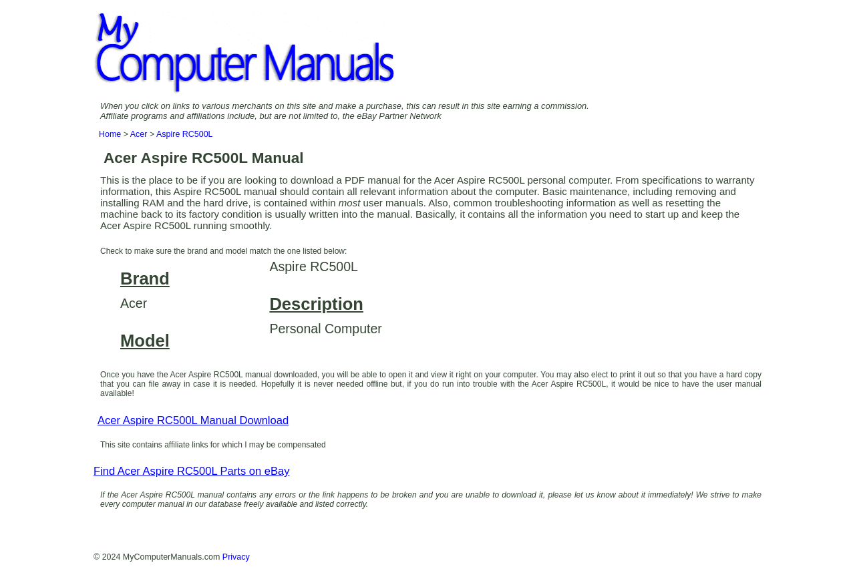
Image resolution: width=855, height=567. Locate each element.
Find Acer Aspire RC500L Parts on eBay (191, 471)
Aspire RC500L (184, 134)
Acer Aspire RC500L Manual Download (193, 420)
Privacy (236, 557)
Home (110, 134)
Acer (139, 134)
